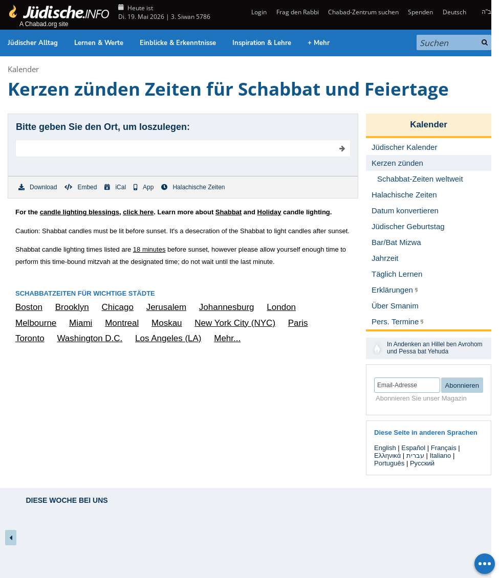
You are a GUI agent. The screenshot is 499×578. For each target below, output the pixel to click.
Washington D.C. (89, 338)
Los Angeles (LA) (168, 338)
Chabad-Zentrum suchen (363, 12)
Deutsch (454, 12)
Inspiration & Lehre (261, 43)
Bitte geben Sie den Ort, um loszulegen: (103, 127)
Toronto (30, 338)
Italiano (440, 455)
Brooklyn (72, 307)
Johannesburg (226, 307)
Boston (28, 307)
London (281, 307)
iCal (115, 187)
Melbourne (35, 323)
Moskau (166, 323)
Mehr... (227, 338)
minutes (149, 249)
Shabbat (228, 212)
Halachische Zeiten (193, 187)
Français (444, 448)
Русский (422, 463)
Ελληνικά (387, 455)
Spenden (420, 12)
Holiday (269, 212)
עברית (415, 455)
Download (37, 187)
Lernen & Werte (98, 43)
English (385, 448)
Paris (298, 323)
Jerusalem (166, 307)
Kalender (23, 69)
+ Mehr (319, 43)
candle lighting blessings (79, 212)
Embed (80, 187)
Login (258, 12)
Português (389, 463)
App (144, 187)
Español (413, 448)
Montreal (122, 323)
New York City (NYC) (234, 323)
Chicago (118, 307)
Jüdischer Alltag (33, 43)
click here (138, 212)
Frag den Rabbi (297, 12)
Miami (80, 323)
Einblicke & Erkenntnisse (178, 43)
